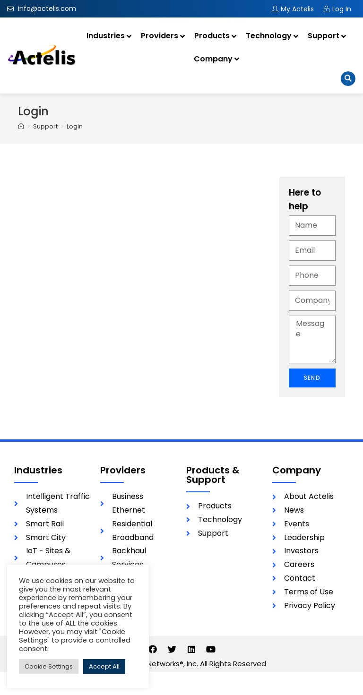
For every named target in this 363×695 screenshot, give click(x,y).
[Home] (21, 126)
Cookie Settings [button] (49, 666)
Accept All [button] (104, 666)
